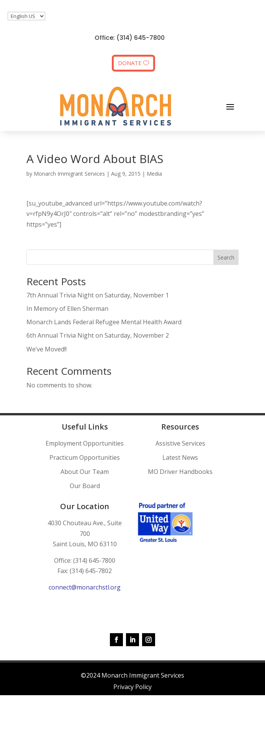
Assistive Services (180, 443)
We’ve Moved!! (46, 349)
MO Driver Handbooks (180, 471)
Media (154, 173)
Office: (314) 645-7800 (130, 37)
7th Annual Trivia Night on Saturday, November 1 (97, 295)
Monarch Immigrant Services (69, 173)
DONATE (130, 63)
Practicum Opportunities (84, 457)
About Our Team (85, 471)
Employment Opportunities (85, 443)
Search (226, 257)
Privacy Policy (132, 687)
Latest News (180, 457)
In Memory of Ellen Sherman (67, 308)
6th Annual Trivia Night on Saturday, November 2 (97, 335)
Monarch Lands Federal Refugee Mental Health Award (104, 322)
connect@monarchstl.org (85, 587)
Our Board (85, 486)
